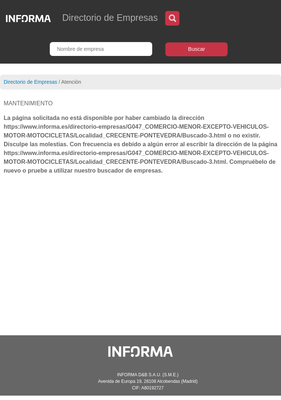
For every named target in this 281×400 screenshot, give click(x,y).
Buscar (196, 49)
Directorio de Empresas (30, 82)
